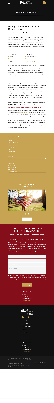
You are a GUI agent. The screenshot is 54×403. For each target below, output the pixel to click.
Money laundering (31, 61)
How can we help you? (13, 268)
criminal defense (19, 74)
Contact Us (27, 371)
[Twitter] (25, 355)
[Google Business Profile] (28, 355)
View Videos (27, 219)
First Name (11, 256)
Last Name (30, 256)
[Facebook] (31, 355)
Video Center (27, 377)
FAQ (27, 374)
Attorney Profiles (27, 364)
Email (29, 260)
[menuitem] (10, 140)
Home (27, 361)
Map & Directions (27, 338)
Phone (10, 260)
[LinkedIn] (23, 355)
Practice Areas (27, 368)
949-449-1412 (27, 352)
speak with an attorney (24, 112)
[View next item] (28, 214)
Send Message (27, 285)
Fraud (11, 52)
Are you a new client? (13, 264)
